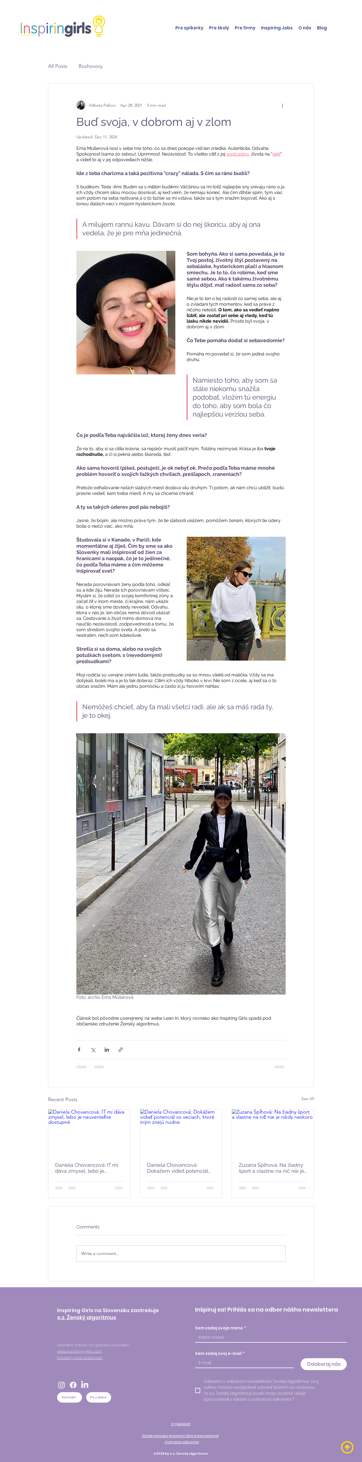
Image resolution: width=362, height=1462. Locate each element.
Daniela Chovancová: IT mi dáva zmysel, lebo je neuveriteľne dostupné (86, 1168)
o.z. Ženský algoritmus (86, 1317)
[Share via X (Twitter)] (93, 1049)
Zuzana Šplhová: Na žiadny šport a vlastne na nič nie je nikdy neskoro (271, 1168)
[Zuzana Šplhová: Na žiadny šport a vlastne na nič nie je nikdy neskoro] (273, 1132)
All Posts (57, 66)
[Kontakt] (69, 1397)
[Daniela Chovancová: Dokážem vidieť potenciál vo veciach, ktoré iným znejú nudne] (181, 1132)
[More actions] (282, 105)
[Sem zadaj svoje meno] (269, 1337)
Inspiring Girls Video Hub (80, 1357)
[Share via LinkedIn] (106, 1049)
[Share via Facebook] (79, 1049)
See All (307, 1098)
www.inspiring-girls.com (79, 1351)
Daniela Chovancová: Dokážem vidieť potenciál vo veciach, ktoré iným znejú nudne (177, 1168)
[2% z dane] (98, 1397)
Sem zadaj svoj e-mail (220, 1353)
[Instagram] (61, 1385)
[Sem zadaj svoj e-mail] (242, 1363)
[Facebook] (73, 1385)
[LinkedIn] (84, 1385)
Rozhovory (90, 66)
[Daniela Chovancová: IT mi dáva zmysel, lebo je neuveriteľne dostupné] (89, 1132)
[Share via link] (120, 1049)
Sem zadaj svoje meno (220, 1328)
